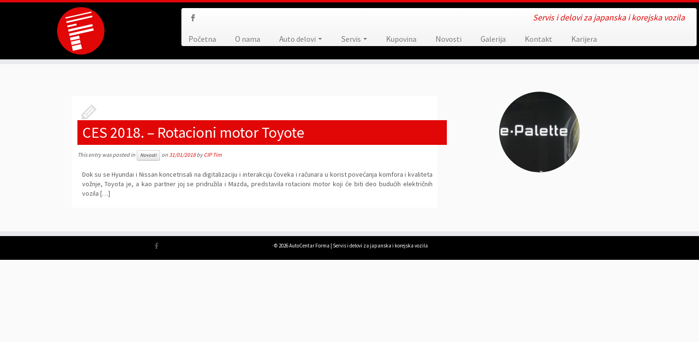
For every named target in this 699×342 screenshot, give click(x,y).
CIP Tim (213, 154)
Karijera (584, 39)
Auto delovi (300, 39)
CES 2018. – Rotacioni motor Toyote (193, 132)
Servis (354, 39)
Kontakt (538, 39)
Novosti (448, 39)
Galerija (493, 39)
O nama (247, 39)
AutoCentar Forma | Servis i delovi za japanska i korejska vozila (358, 245)
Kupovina (401, 39)
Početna (202, 39)
